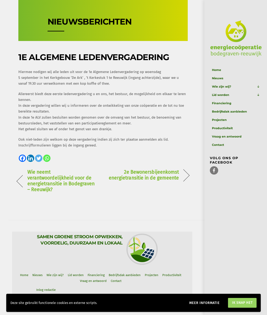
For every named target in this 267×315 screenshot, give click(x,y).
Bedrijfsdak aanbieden (229, 111)
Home (216, 70)
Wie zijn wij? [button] (55, 275)
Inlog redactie (46, 290)
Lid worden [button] (76, 275)
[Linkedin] (30, 158)
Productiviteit (222, 128)
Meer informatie (204, 303)
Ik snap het (242, 303)
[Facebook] (22, 158)
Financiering (221, 103)
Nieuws (217, 78)
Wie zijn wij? (236, 86)
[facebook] (214, 170)
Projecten (219, 120)
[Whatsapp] (46, 158)
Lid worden (236, 95)
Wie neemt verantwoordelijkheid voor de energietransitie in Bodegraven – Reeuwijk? (61, 180)
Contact (218, 145)
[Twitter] (38, 158)
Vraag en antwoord (227, 136)
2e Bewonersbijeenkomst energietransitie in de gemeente (143, 175)
